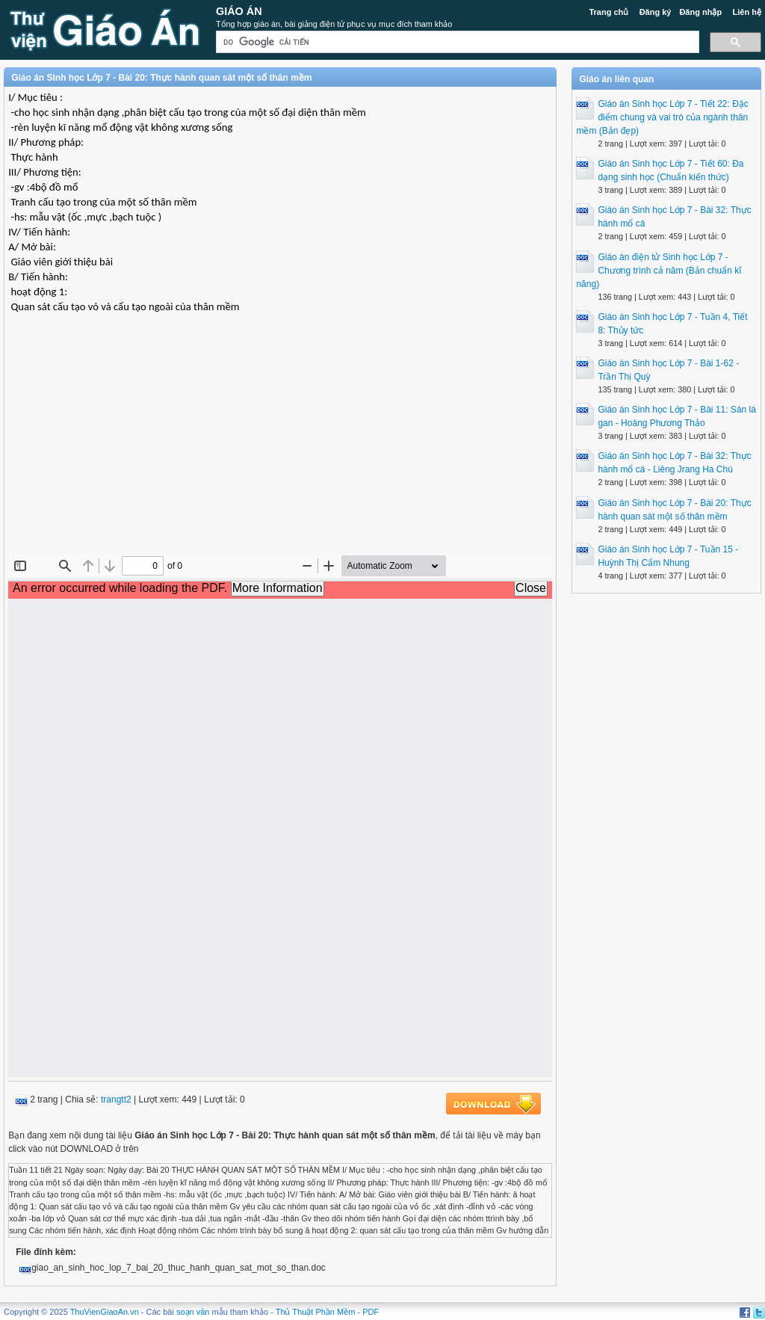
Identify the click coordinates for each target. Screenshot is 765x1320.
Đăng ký (655, 11)
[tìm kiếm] (456, 42)
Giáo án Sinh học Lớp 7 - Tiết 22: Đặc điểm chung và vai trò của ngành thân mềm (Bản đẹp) (662, 117)
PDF (370, 1311)
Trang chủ (608, 11)
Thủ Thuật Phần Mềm (316, 1311)
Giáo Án (239, 11)
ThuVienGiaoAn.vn (104, 1311)
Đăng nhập (700, 11)
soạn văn (193, 1311)
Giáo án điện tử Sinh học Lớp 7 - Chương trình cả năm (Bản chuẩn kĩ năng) (658, 270)
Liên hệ (746, 11)
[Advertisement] (280, 445)
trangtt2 (116, 1099)
